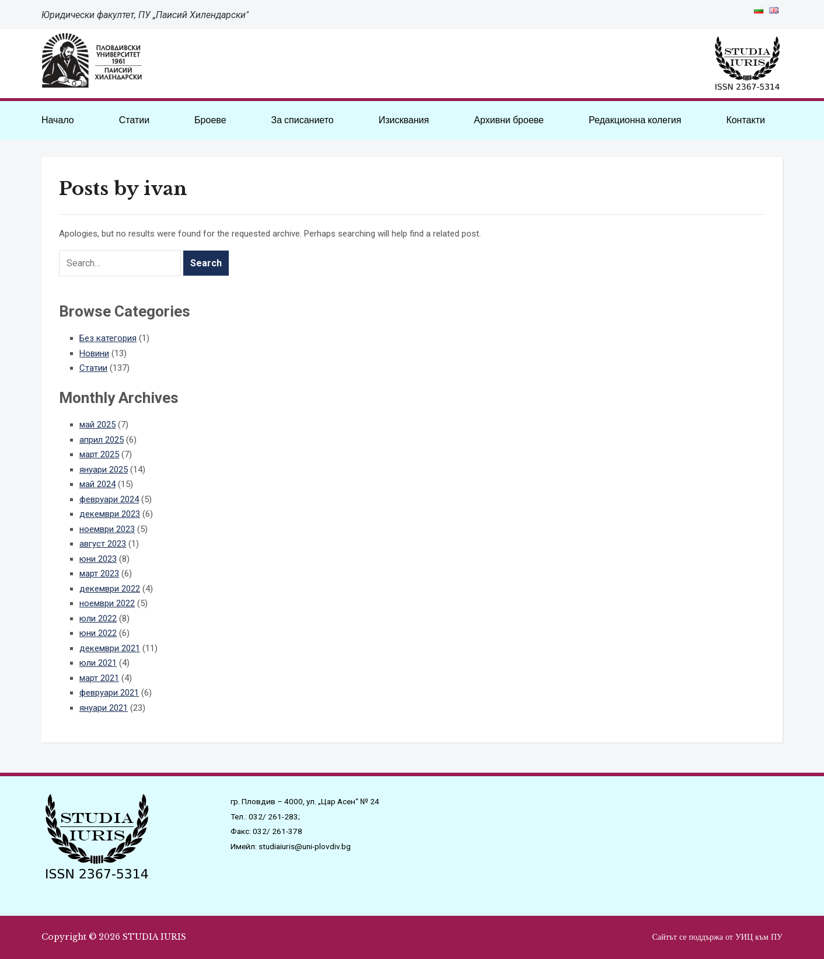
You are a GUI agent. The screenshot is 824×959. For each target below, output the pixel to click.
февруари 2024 (109, 499)
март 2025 (99, 454)
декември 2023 (109, 514)
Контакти (745, 120)
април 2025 (101, 440)
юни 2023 (98, 559)
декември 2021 (109, 648)
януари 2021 (103, 708)
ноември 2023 (107, 529)
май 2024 (97, 484)
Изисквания (404, 120)
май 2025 (97, 424)
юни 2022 (98, 633)
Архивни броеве (509, 120)
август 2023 (102, 543)
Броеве (210, 120)
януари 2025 (103, 469)
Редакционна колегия (635, 120)
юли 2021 (98, 663)
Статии (134, 120)
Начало (57, 120)
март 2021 (99, 678)
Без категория (108, 338)
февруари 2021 (109, 692)
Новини (94, 353)
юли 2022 (98, 618)
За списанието (302, 120)
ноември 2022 (107, 603)
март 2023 (99, 573)
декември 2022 (109, 588)
